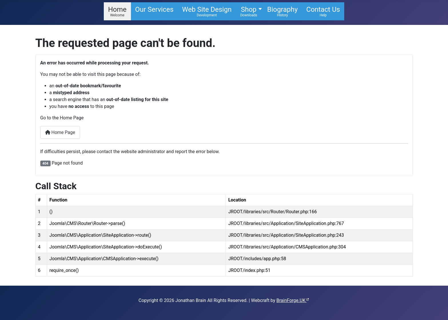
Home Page (60, 132)
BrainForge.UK (293, 300)
